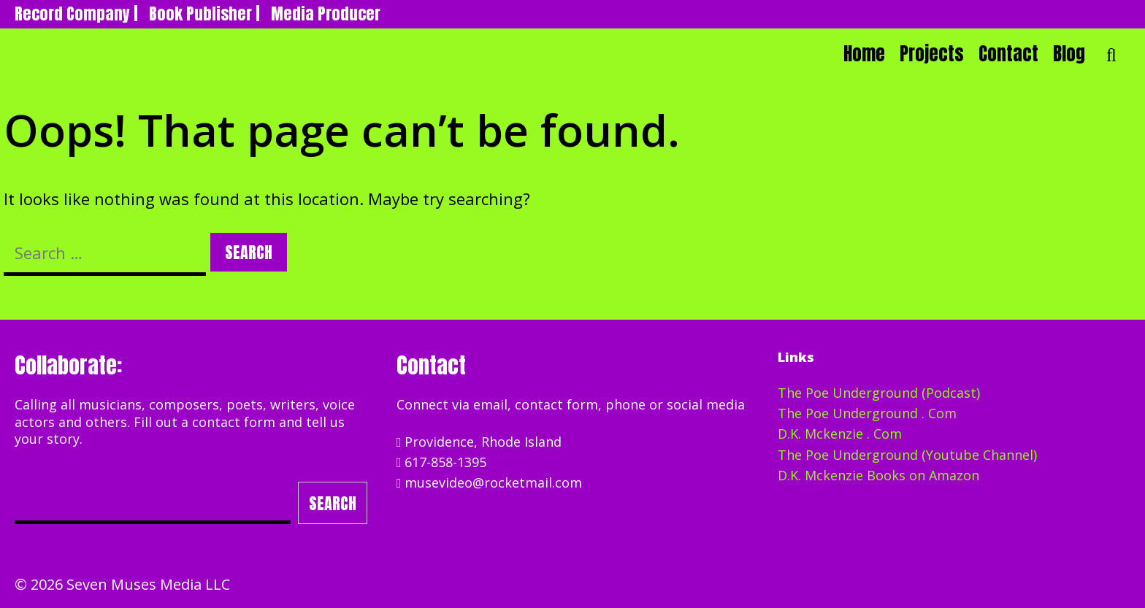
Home (864, 53)
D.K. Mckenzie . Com (840, 433)
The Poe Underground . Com (867, 413)
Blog (1069, 53)
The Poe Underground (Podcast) (879, 392)
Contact (1008, 53)
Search (332, 503)
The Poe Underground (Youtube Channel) (907, 454)
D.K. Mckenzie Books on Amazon (878, 475)
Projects (932, 53)
